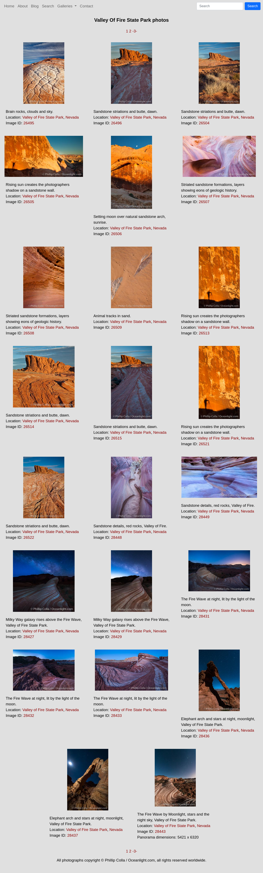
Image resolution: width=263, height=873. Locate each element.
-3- (134, 31)
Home (9, 6)
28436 (204, 736)
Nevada (72, 117)
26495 (28, 123)
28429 (116, 637)
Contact (86, 6)
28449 (204, 517)
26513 (204, 333)
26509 (116, 327)
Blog (35, 6)
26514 (28, 426)
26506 (116, 234)
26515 (116, 438)
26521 (204, 444)
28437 (72, 835)
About (23, 6)
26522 (28, 537)
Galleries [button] (65, 6)
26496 (116, 123)
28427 (28, 637)
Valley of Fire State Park (42, 117)
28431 (204, 616)
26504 (204, 123)
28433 (116, 715)
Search (48, 6)
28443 (160, 831)
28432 (28, 715)
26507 (204, 202)
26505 (28, 202)
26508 (28, 333)
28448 (116, 537)
